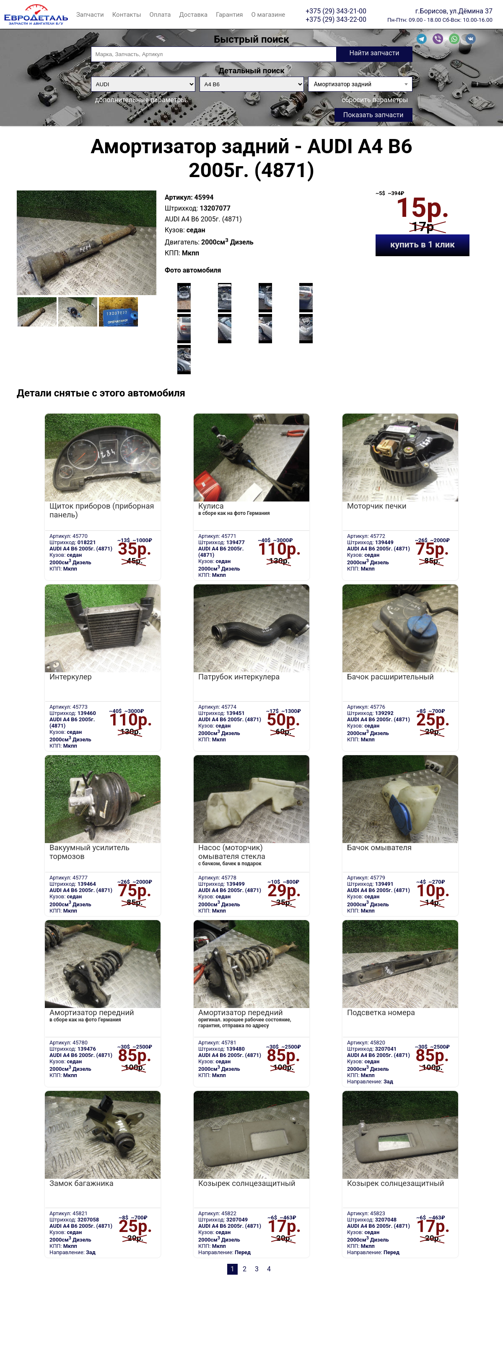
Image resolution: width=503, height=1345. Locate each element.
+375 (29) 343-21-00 (336, 11)
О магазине (268, 14)
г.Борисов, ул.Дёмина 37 (454, 11)
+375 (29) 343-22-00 (336, 19)
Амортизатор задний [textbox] (342, 84)
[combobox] (360, 84)
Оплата (160, 14)
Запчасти (90, 14)
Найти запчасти (374, 53)
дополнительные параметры (140, 100)
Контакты (126, 14)
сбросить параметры (375, 100)
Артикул (178, 197)
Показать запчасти (373, 115)
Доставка (193, 14)
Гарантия (229, 14)
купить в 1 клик (422, 244)
